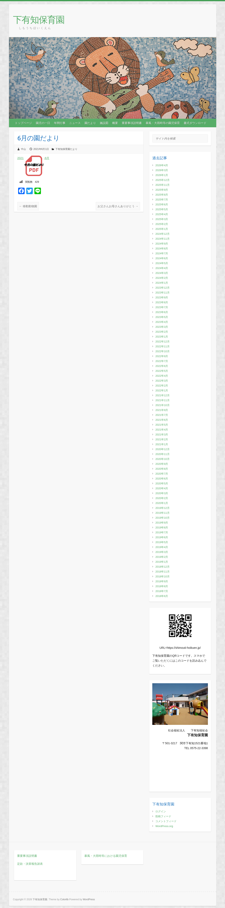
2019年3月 (161, 552)
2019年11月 (162, 512)
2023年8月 (161, 302)
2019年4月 (161, 547)
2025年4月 (161, 214)
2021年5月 (161, 424)
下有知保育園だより (66, 149)
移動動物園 (28, 206)
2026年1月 (161, 175)
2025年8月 (161, 194)
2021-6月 (33, 158)
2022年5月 (161, 370)
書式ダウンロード (195, 123)
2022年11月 (162, 346)
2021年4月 (161, 429)
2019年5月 (161, 542)
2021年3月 (161, 434)
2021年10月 (162, 405)
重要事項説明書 (132, 123)
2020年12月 (162, 449)
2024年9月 (161, 243)
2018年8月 (161, 586)
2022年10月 (162, 351)
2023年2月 (161, 331)
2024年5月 (161, 263)
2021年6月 (161, 419)
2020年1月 (161, 503)
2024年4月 (161, 268)
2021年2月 (161, 439)
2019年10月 (162, 517)
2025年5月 (161, 209)
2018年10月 (162, 576)
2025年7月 (161, 199)
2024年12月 (162, 233)
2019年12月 (162, 507)
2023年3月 (161, 326)
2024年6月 (161, 258)
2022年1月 (161, 390)
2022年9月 (161, 356)
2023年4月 (161, 321)
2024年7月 (161, 253)
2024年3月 (161, 273)
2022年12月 (162, 341)
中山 (23, 149)
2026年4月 (161, 165)
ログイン (160, 811)
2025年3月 (161, 219)
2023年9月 (161, 297)
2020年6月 (161, 478)
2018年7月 (161, 591)
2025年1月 (161, 228)
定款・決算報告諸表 (30, 863)
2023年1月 (161, 336)
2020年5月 (161, 483)
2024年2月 (161, 277)
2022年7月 (161, 361)
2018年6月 (161, 596)
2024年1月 (161, 282)
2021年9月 (161, 410)
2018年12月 (162, 566)
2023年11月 (162, 292)
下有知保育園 (38, 19)
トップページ (23, 123)
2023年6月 (161, 312)
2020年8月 (161, 468)
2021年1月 (161, 444)
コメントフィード (166, 821)
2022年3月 (161, 380)
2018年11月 (162, 571)
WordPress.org (164, 826)
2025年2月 (161, 224)
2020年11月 (162, 454)
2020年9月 (161, 463)
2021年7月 (161, 414)
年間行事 (59, 123)
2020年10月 (162, 459)
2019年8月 (161, 527)
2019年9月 (161, 522)
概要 (115, 123)
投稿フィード (163, 816)
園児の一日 (43, 123)
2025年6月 (161, 204)
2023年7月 (161, 307)
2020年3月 (161, 493)
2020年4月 (161, 488)
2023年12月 (162, 287)
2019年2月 (161, 556)
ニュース (75, 123)
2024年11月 (162, 238)
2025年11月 (162, 184)
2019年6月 (161, 537)
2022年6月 (161, 366)
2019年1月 (161, 561)
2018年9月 (161, 581)
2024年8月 (161, 248)
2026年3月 (161, 170)
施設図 (104, 123)
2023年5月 (161, 317)
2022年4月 (161, 375)
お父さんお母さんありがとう (118, 206)
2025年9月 (161, 189)
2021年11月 (162, 400)
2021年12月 (162, 395)
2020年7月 (161, 473)
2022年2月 (161, 385)
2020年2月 (161, 498)
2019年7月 (161, 532)
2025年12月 (162, 180)
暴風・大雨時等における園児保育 (105, 855)
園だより (90, 123)
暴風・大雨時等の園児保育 (163, 123)
